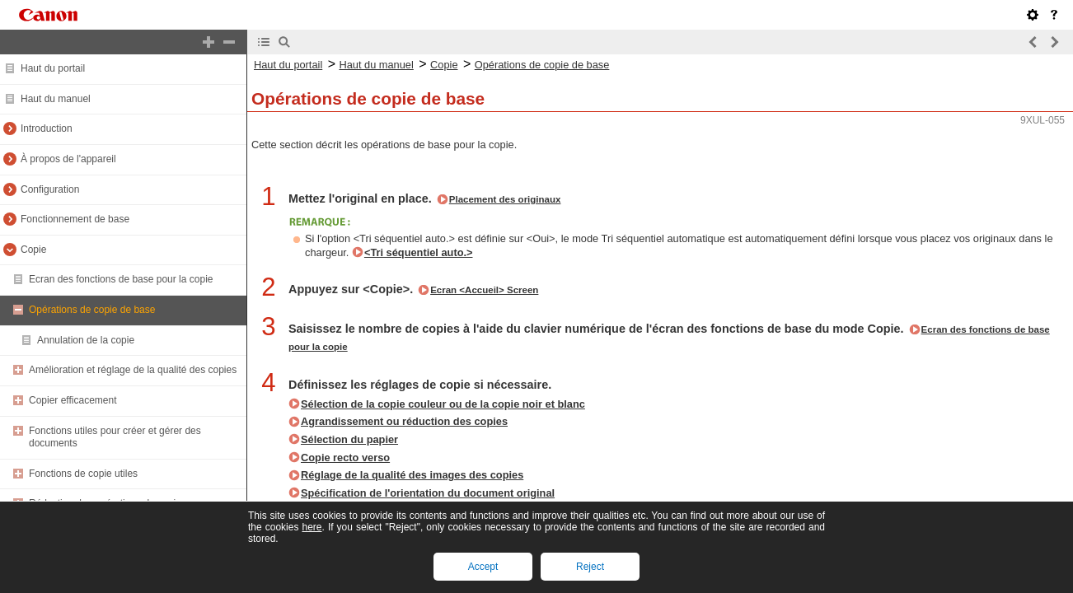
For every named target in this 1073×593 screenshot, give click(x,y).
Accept (483, 566)
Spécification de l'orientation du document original (428, 493)
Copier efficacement (73, 400)
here (311, 527)
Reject (590, 566)
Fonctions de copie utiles (83, 473)
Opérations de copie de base (92, 309)
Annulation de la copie (85, 340)
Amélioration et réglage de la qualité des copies (133, 370)
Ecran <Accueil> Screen (484, 290)
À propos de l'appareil (68, 159)
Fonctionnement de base (75, 219)
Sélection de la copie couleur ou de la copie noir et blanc (443, 404)
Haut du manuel (56, 99)
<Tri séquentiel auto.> (418, 252)
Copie (33, 249)
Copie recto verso (345, 457)
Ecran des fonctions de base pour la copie (121, 279)
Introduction (47, 128)
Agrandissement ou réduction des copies (404, 421)
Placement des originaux (505, 199)
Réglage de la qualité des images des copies (412, 475)
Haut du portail (53, 68)
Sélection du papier (349, 439)
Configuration (50, 189)
